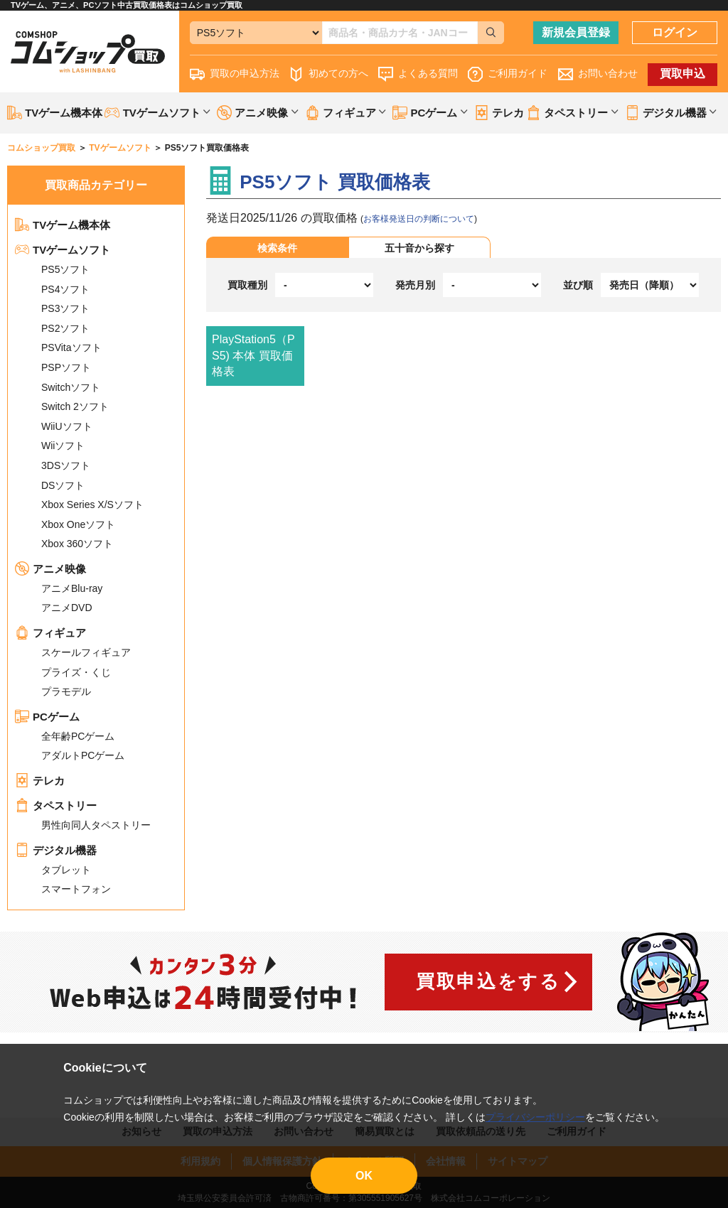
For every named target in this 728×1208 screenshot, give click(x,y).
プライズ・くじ (76, 672)
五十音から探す (419, 248)
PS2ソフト (65, 328)
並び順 (578, 285)
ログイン (674, 32)
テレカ (499, 113)
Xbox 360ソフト (77, 543)
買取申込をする (488, 981)
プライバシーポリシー (535, 1117)
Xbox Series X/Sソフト (92, 504)
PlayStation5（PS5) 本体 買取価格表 (253, 355)
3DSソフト (65, 465)
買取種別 (247, 285)
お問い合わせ (598, 74)
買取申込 (682, 74)
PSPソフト (66, 367)
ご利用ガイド (507, 74)
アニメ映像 (50, 569)
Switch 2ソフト (75, 406)
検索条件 (277, 248)
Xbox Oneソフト (78, 524)
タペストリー (56, 805)
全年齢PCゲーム (77, 736)
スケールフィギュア (86, 652)
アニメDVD (66, 607)
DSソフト (63, 485)
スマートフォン (76, 889)
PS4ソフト (65, 289)
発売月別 (415, 285)
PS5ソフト (65, 269)
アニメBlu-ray (71, 588)
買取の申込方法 (234, 74)
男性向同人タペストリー (96, 825)
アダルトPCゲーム (82, 755)
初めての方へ (328, 74)
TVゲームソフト (62, 250)
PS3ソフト (65, 308)
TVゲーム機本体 (54, 113)
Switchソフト (70, 387)
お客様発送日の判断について (418, 219)
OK (364, 1176)
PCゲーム (47, 717)
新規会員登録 (576, 32)
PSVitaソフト (71, 347)
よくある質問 (418, 74)
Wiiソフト (63, 445)
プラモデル (66, 691)
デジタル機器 (56, 850)
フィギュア (50, 633)
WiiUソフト (66, 426)
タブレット (66, 869)
